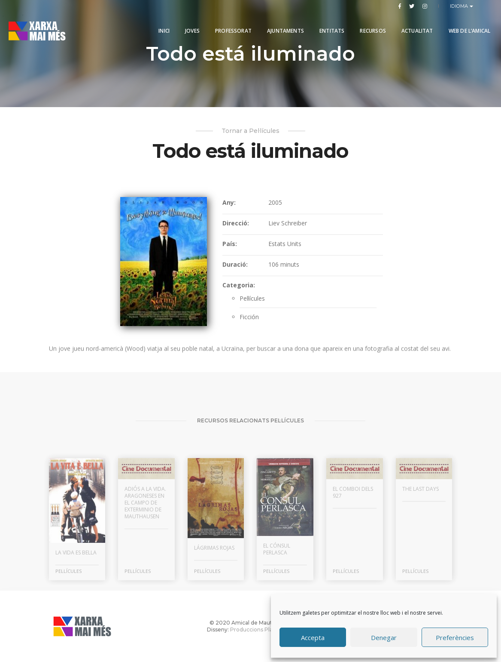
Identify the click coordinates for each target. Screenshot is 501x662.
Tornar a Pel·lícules (250, 131)
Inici (161, 27)
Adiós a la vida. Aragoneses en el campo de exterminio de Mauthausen (145, 577)
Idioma (460, 6)
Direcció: (235, 223)
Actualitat (415, 27)
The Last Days (420, 564)
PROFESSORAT (231, 27)
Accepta (313, 637)
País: (229, 244)
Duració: (235, 264)
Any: (229, 202)
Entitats (329, 27)
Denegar (384, 637)
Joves (190, 27)
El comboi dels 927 (353, 567)
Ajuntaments (283, 27)
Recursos (370, 27)
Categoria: (238, 285)
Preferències (455, 637)
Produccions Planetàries (262, 629)
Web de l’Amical (467, 27)
